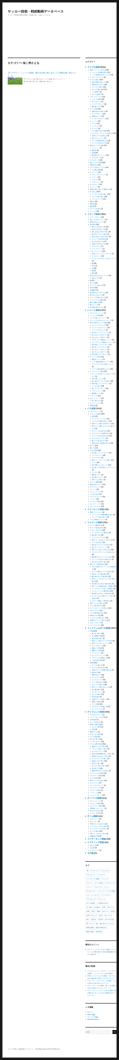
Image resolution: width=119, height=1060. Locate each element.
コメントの (92, 1017)
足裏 (93, 153)
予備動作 (93, 290)
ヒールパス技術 (95, 502)
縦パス (92, 446)
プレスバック (96, 653)
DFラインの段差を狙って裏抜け (103, 586)
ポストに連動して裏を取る (101, 601)
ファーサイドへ (97, 455)
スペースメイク (95, 625)
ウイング (105, 879)
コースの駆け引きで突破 (98, 131)
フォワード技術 (94, 522)
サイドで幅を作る (96, 525)
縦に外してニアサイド (99, 347)
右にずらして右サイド (99, 352)
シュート (89, 887)
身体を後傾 (90, 927)
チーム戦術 (92, 816)
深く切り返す (109, 919)
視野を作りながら (98, 85)
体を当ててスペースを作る (101, 545)
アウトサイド (96, 246)
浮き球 (92, 288)
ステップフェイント (98, 175)
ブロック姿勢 (96, 99)
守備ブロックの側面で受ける (101, 670)
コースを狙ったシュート (98, 318)
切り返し (93, 192)
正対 (93, 729)
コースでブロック (98, 104)
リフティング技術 (95, 842)
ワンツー (93, 499)
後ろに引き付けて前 (98, 227)
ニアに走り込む (97, 542)
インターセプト (95, 742)
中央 (103, 907)
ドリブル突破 (110, 891)
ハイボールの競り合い (97, 618)
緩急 (91, 206)
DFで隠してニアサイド (100, 354)
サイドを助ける (97, 665)
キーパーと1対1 (95, 357)
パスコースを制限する (99, 658)
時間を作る (94, 165)
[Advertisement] (60, 40)
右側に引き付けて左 (98, 244)
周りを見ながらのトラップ (99, 276)
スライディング (95, 788)
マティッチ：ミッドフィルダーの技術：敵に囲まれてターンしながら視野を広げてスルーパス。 (101, 993)
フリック (93, 489)
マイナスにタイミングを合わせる (103, 552)
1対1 (87, 871)
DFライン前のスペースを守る (102, 641)
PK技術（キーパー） (97, 808)
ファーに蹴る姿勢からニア (101, 369)
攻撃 (91, 663)
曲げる (94, 919)
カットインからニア (98, 325)
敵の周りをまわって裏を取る (101, 593)
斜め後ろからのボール (97, 293)
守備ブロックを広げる (97, 824)
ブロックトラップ (96, 251)
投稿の (91, 1015)
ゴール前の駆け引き (97, 613)
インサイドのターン (98, 119)
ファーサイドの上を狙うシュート (103, 364)
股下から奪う (96, 763)
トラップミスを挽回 (97, 300)
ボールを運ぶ (94, 80)
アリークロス (96, 458)
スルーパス (98, 887)
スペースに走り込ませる (100, 436)
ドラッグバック (97, 199)
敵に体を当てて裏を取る (100, 576)
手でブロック (28, 79)
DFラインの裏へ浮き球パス (101, 424)
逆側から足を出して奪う (100, 756)
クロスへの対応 (95, 813)
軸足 (93, 273)
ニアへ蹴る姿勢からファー (101, 362)
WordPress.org (93, 1019)
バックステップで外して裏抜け (102, 589)
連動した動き (96, 702)
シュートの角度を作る (99, 72)
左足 (100, 915)
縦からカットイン (98, 138)
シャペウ (93, 211)
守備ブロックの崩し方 (99, 699)
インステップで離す (93, 879)
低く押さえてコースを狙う (101, 381)
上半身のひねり (103, 903)
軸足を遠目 (90, 931)
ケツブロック (96, 256)
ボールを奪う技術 (96, 744)
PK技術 (92, 406)
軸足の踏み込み (101, 927)
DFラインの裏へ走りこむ (100, 687)
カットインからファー (99, 328)
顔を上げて (95, 278)
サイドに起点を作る (98, 668)
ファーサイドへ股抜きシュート (102, 342)
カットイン (94, 121)
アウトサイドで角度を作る (101, 433)
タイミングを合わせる (99, 431)
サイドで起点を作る (97, 528)
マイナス (95, 472)
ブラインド (101, 899)
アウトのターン (97, 114)
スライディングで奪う (99, 759)
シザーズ (95, 180)
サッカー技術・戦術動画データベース (36, 11)
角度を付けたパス (96, 484)
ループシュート (95, 403)
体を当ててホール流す (99, 234)
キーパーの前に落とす (99, 517)
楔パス (92, 448)
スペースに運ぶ (97, 87)
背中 (93, 266)
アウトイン (95, 871)
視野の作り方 (96, 675)
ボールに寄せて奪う (98, 766)
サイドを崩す (96, 694)
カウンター (94, 821)
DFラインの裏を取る (97, 564)
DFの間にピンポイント (100, 465)
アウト (94, 124)
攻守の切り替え (97, 638)
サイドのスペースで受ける (99, 608)
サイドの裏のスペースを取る (101, 572)
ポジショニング (95, 801)
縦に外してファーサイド (100, 332)
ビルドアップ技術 (96, 776)
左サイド (105, 911)
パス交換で (95, 92)
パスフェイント (95, 411)
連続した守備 (96, 648)
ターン (106, 887)
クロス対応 (94, 778)
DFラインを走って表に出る (101, 550)
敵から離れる (94, 302)
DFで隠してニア (97, 379)
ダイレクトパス (95, 487)
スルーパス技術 (95, 414)
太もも (92, 283)
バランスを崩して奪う (99, 749)
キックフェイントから (99, 419)
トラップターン (95, 217)
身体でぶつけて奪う (98, 746)
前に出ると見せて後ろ (99, 562)
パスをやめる (94, 494)
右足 (93, 911)
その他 (90, 853)
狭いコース (90, 923)
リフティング (94, 850)
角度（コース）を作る (97, 70)
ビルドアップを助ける (99, 707)
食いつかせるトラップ (97, 220)
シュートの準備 (95, 315)
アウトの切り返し (98, 197)
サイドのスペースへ (98, 438)
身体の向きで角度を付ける (101, 443)
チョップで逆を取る (98, 239)
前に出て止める (95, 811)
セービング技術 (95, 803)
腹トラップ (94, 305)
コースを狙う (96, 386)
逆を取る (93, 224)
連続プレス (94, 732)
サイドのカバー (97, 646)
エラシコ (95, 177)
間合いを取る (94, 724)
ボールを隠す (96, 94)
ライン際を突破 (95, 170)
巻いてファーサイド (98, 388)
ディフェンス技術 (95, 712)
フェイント (94, 172)
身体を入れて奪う (98, 761)
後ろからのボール (96, 295)
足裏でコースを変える (99, 136)
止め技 (92, 848)
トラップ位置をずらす (97, 297)
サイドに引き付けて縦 (99, 143)
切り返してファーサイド (100, 453)
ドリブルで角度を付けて (100, 421)
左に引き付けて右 (98, 241)
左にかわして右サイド (99, 337)
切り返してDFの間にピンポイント (103, 467)
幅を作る (95, 672)
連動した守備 (96, 651)
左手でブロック (91, 915)
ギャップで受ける (98, 685)
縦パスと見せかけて (98, 441)
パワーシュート (97, 391)
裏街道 (92, 204)
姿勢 (93, 416)
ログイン (90, 1012)
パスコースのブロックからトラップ (104, 258)
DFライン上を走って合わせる (102, 540)
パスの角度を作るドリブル (101, 75)
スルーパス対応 (95, 790)
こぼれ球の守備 (97, 660)
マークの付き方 (95, 722)
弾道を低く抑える (45, 81)
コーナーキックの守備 (97, 717)
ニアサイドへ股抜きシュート (101, 340)
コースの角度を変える (99, 141)
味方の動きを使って (98, 82)
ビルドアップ (94, 819)
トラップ (101, 891)
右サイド (110, 907)
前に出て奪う (96, 633)
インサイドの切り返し (99, 194)
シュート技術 (47, 79)
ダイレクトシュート (97, 313)
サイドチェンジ (95, 506)
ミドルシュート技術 (97, 371)
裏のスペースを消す (97, 780)
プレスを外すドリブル (97, 167)
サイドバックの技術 (97, 773)
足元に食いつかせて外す (100, 237)
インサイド (95, 126)
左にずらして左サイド (99, 350)
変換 (98, 911)
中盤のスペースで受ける (98, 620)
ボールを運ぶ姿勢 (98, 89)
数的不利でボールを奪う (100, 771)
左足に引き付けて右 (98, 229)
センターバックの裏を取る (101, 591)
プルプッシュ (96, 182)
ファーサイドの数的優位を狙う (102, 515)
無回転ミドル (96, 393)
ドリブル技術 (93, 67)
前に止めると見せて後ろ (100, 232)
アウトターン (90, 875)
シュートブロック (96, 795)
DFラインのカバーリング (100, 643)
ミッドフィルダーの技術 (98, 628)
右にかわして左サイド (99, 335)
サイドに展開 (94, 482)
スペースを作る (95, 209)
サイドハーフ (110, 883)
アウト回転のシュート (97, 519)
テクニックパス (95, 492)
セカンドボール (95, 623)
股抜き (94, 150)
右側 (87, 911)
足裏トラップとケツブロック (101, 254)
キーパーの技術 (94, 798)
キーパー (89, 883)
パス (87, 895)
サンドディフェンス (98, 655)
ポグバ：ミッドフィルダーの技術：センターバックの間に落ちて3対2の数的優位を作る (101, 951)
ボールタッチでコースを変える (102, 133)
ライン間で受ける (96, 606)
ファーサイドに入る (98, 537)
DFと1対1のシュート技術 (98, 323)
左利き (113, 911)
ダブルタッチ (96, 158)
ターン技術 (94, 109)
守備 (91, 631)
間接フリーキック (96, 512)
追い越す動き (96, 689)
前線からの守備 (95, 615)
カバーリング (94, 783)
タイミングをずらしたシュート (100, 320)
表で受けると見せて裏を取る (101, 584)
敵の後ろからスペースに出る (101, 557)
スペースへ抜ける (96, 285)
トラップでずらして (98, 330)
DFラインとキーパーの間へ (101, 460)
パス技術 (91, 408)
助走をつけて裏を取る (99, 574)
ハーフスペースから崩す (98, 826)
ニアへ (94, 463)
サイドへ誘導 (96, 727)
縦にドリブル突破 (96, 162)
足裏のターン (96, 116)
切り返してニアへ (98, 477)
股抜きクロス (96, 475)
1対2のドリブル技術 (97, 145)
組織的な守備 (94, 836)
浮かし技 (93, 845)
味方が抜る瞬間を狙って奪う (101, 754)
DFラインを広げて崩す (98, 834)
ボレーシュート (58, 79)
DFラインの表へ (97, 480)
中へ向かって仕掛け (93, 907)
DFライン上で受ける (97, 603)
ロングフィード (95, 504)
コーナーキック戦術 (96, 839)
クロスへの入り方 (96, 530)
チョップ (95, 128)
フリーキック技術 (95, 509)
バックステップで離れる (100, 533)
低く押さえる (37, 79)
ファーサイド (106, 895)
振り (87, 919)
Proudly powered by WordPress (47, 1049)
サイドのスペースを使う (98, 829)
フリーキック (90, 899)
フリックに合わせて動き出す (101, 559)
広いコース (108, 915)
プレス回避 (95, 704)
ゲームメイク (96, 677)
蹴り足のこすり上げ (107, 923)
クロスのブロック (96, 715)
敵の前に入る (96, 106)
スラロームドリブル (97, 77)
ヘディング (94, 396)
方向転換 (93, 720)
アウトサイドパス (96, 497)
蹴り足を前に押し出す (31, 81)
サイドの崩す (94, 831)
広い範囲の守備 (97, 636)
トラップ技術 (93, 214)
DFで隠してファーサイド (100, 345)
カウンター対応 (95, 734)
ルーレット (95, 148)
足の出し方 (95, 768)
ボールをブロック (98, 751)
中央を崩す (95, 697)
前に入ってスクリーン (99, 547)
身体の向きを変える (98, 111)
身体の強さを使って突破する (100, 189)
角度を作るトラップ (97, 222)
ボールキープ (94, 184)
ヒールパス (95, 895)
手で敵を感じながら (97, 307)
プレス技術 (94, 737)
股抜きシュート (97, 359)
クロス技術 (94, 450)
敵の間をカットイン (98, 155)
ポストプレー (94, 611)
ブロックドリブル (96, 97)
